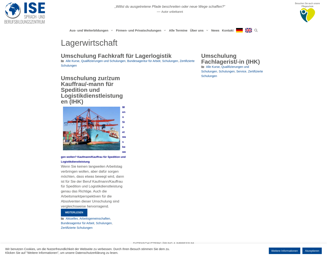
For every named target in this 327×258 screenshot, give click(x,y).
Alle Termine (178, 30)
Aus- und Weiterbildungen (92, 30)
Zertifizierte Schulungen (77, 227)
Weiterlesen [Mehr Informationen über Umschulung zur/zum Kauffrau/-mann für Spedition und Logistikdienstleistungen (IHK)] (74, 212)
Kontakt (228, 30)
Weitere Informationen (284, 250)
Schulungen (170, 61)
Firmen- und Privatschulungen (142, 30)
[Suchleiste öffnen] (256, 30)
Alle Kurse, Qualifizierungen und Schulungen (96, 61)
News (215, 30)
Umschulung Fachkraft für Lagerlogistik (116, 56)
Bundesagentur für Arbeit (144, 61)
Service (241, 71)
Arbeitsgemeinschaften (94, 218)
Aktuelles (72, 218)
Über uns (200, 30)
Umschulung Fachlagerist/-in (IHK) (230, 59)
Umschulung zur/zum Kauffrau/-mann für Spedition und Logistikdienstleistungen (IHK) (92, 90)
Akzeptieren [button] (312, 250)
